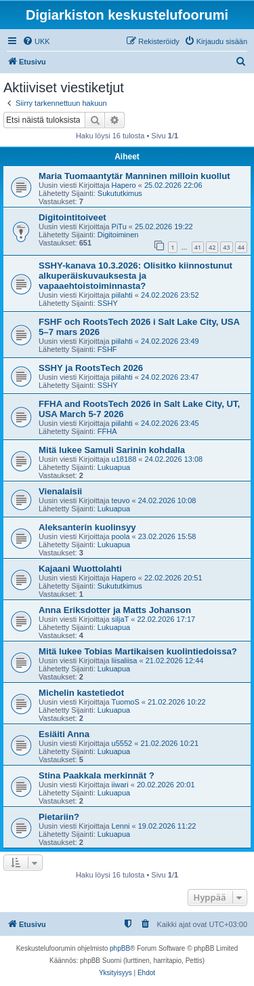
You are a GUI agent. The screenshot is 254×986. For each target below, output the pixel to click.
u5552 (122, 743)
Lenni (121, 826)
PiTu (119, 226)
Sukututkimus (120, 193)
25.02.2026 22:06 (173, 185)
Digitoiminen (118, 235)
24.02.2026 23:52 (170, 295)
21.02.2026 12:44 (175, 660)
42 (212, 247)
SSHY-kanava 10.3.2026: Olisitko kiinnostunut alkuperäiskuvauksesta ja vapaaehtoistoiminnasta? (135, 275)
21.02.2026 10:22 (177, 702)
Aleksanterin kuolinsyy (87, 527)
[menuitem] (36, 41)
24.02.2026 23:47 (170, 377)
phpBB (120, 948)
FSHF (107, 349)
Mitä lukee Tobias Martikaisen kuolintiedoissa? (138, 651)
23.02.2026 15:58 (167, 536)
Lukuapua (114, 467)
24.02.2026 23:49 (170, 341)
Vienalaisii (60, 491)
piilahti (122, 295)
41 (197, 247)
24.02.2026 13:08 (174, 459)
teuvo (121, 500)
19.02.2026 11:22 (167, 826)
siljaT (120, 619)
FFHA (107, 431)
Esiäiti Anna (64, 734)
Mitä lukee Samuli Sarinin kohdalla (112, 450)
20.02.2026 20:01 (166, 785)
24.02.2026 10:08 (167, 500)
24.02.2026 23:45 (170, 423)
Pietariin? (59, 817)
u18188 (124, 459)
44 (241, 247)
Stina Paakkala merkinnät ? (96, 775)
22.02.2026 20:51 (173, 578)
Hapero (124, 185)
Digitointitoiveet (72, 217)
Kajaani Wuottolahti (80, 569)
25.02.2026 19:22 (164, 226)
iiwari (120, 785)
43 (226, 247)
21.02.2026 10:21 (169, 743)
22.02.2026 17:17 (166, 619)
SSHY (108, 303)
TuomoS (126, 702)
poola (121, 536)
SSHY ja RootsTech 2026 (91, 368)
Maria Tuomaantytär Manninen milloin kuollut (134, 176)
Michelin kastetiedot (81, 693)
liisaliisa (124, 660)
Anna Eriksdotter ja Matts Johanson (115, 610)
